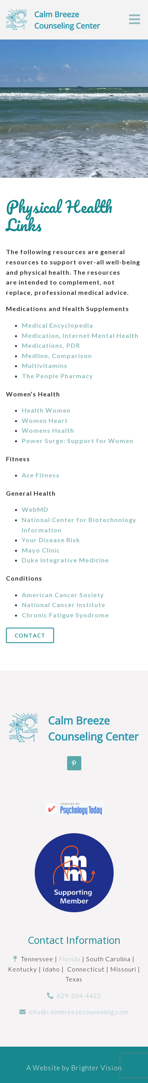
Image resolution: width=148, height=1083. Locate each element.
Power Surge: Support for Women (77, 440)
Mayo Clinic (41, 550)
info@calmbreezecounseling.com (79, 1011)
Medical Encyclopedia (57, 325)
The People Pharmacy (57, 375)
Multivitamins (44, 365)
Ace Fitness (41, 475)
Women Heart (45, 420)
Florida (70, 958)
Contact (30, 635)
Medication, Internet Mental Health (80, 335)
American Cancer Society (63, 594)
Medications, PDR (51, 345)
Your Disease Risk (51, 539)
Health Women (46, 410)
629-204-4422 (79, 995)
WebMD (35, 509)
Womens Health (48, 430)
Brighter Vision (96, 1068)
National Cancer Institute (63, 604)
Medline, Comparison (57, 355)
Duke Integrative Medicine (65, 560)
